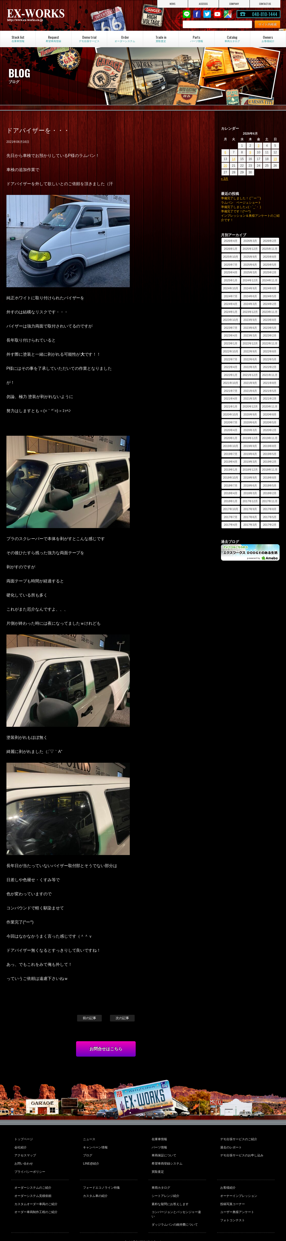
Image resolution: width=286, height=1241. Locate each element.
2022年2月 (269, 367)
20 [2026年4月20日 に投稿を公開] (225, 165)
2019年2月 (269, 461)
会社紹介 (20, 1145)
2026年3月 (250, 240)
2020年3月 (250, 430)
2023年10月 (230, 319)
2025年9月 (250, 256)
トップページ (23, 1138)
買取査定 (157, 1166)
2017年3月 (250, 524)
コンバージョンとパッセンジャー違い (177, 1202)
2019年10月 (230, 446)
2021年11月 (269, 374)
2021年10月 (230, 382)
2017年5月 (269, 517)
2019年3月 (250, 461)
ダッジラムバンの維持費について (174, 1209)
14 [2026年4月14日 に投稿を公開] (233, 159)
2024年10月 (230, 288)
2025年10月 (230, 256)
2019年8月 (269, 446)
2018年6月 (250, 485)
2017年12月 (250, 501)
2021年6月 (250, 390)
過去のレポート (230, 1145)
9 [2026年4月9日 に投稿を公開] (250, 152)
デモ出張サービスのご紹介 (238, 1138)
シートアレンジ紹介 (165, 1188)
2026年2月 (269, 240)
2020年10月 (230, 414)
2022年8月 (269, 351)
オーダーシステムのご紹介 (32, 1181)
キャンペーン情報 (94, 1145)
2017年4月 (230, 524)
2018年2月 (269, 493)
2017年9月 (250, 509)
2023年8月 (269, 319)
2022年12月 (250, 343)
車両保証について (163, 1152)
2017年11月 (269, 501)
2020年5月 (269, 422)
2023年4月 (230, 335)
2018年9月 (250, 477)
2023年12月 (250, 311)
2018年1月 (230, 501)
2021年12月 (250, 374)
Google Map (228, 14)
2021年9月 (250, 382)
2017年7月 (230, 517)
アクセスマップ (24, 1152)
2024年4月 (230, 303)
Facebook (197, 14)
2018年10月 (230, 477)
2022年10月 (230, 351)
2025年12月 (250, 248)
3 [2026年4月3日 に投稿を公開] (259, 145)
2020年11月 (269, 406)
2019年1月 (230, 469)
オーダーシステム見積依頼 (32, 1188)
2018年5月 (269, 485)
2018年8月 (269, 477)
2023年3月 (250, 335)
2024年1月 (230, 311)
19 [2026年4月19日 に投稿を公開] (275, 159)
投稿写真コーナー (232, 1195)
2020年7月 (230, 422)
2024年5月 (269, 296)
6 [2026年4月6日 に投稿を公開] (225, 152)
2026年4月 (230, 240)
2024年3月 (250, 303)
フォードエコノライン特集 (100, 1181)
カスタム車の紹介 (94, 1188)
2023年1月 (230, 343)
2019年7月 (230, 453)
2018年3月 (250, 493)
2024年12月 (250, 280)
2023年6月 (250, 327)
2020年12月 (250, 406)
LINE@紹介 (90, 1159)
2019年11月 (269, 438)
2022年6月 (250, 359)
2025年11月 (269, 248)
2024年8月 (269, 288)
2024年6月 (250, 296)
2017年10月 (230, 509)
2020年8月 (269, 414)
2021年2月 (269, 398)
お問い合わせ (23, 1159)
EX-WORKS (47, 15)
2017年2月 (269, 524)
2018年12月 (250, 469)
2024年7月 (230, 296)
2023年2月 (269, 335)
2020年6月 (250, 422)
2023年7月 (230, 327)
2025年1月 (230, 280)
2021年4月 (230, 398)
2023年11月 (269, 311)
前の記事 (89, 1018)
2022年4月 (230, 367)
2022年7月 (230, 359)
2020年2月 (269, 430)
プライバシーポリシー (29, 1166)
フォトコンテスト (232, 1209)
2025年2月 (269, 272)
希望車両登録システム (166, 1159)
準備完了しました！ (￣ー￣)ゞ (242, 198)
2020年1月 (230, 438)
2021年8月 (269, 382)
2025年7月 (230, 264)
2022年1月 (230, 374)
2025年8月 (269, 256)
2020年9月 (250, 414)
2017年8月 (269, 509)
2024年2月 (269, 303)
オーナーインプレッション (238, 1188)
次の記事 (122, 1018)
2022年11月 (269, 343)
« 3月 (224, 179)
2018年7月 (230, 485)
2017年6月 (250, 517)
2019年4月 (230, 461)
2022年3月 (250, 367)
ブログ (87, 1152)
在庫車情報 (159, 1138)
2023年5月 (269, 327)
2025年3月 (250, 272)
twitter (207, 14)
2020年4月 (230, 430)
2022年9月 (250, 351)
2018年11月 (269, 469)
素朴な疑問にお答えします (169, 1195)
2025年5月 (269, 264)
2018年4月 (230, 493)
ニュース (88, 1138)
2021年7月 (230, 390)
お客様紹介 (227, 1181)
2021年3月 (250, 398)
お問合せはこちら (105, 1049)
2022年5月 (269, 359)
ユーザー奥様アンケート (237, 1202)
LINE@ (186, 14)
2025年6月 (250, 264)
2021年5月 (269, 390)
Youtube (217, 14)
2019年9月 (250, 446)
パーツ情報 (159, 1145)
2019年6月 (250, 453)
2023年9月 (250, 319)
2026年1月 (230, 248)
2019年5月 (269, 453)
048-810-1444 (264, 14)
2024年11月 (269, 280)
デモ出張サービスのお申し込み (241, 1152)
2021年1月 (230, 406)
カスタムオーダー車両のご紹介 (35, 1195)
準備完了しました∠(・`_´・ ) (241, 207)
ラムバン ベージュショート (241, 202)
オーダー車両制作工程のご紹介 (35, 1202)
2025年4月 (230, 272)
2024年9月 (250, 288)
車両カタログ (160, 1181)
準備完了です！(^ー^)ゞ (237, 211)
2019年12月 (250, 438)
